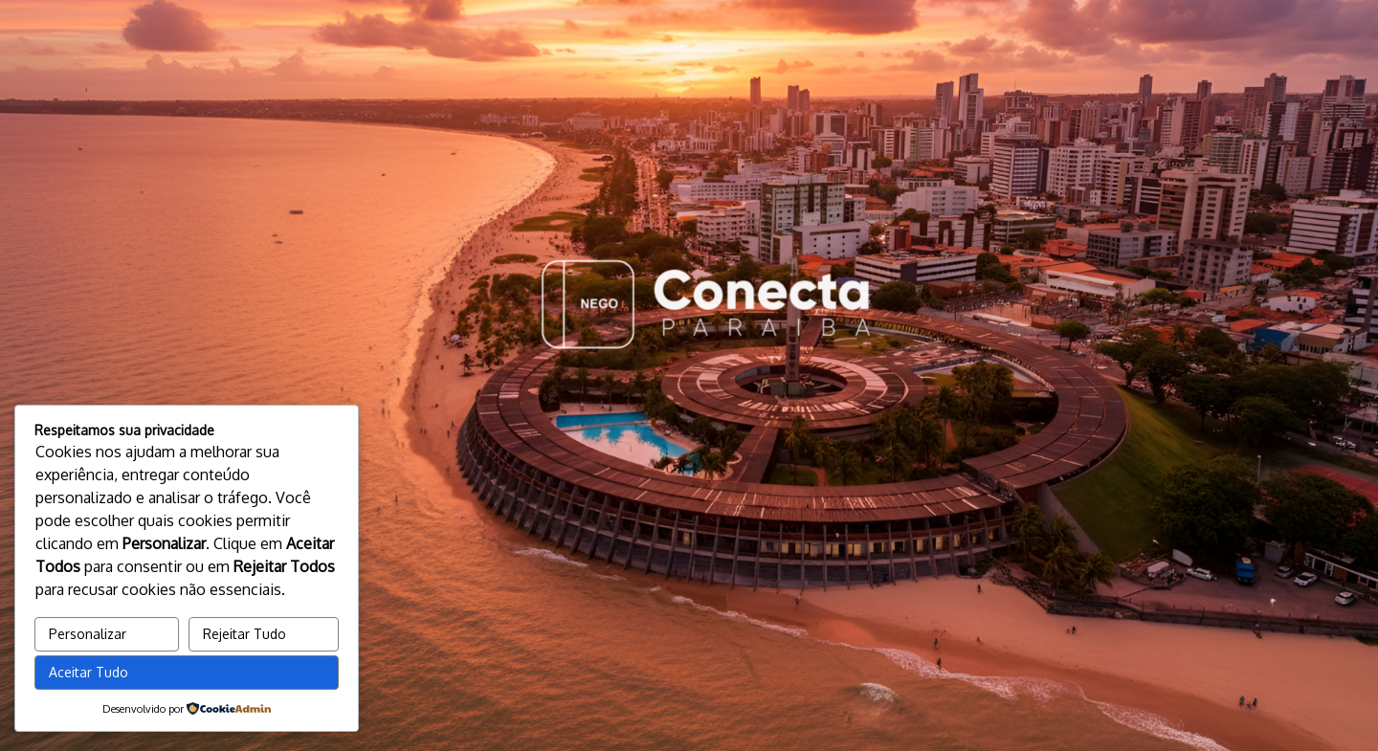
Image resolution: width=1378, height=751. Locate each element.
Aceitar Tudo (88, 672)
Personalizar (87, 634)
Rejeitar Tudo (244, 634)
